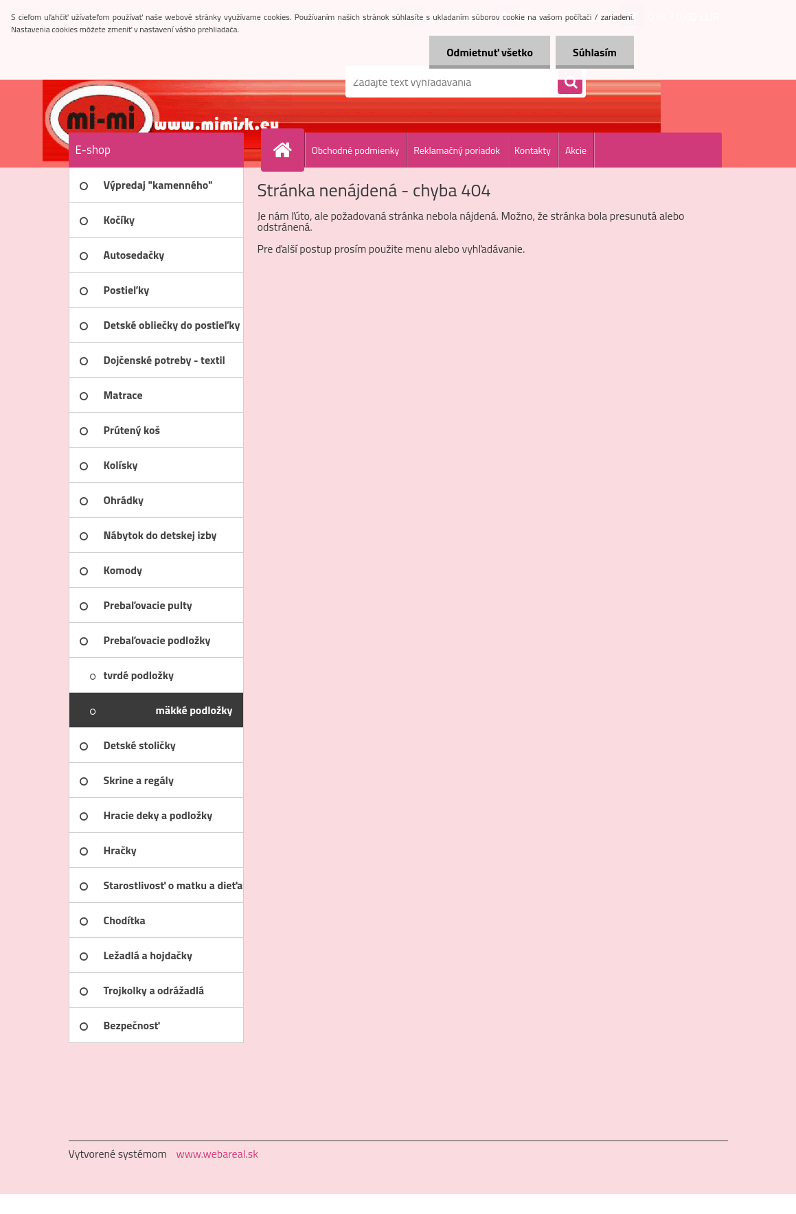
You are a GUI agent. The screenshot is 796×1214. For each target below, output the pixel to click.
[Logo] (163, 81)
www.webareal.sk (217, 1153)
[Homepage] (288, 150)
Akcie (576, 150)
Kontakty (532, 150)
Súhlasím (595, 52)
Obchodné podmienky (356, 150)
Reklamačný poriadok (456, 150)
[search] (570, 82)
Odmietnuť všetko (489, 52)
